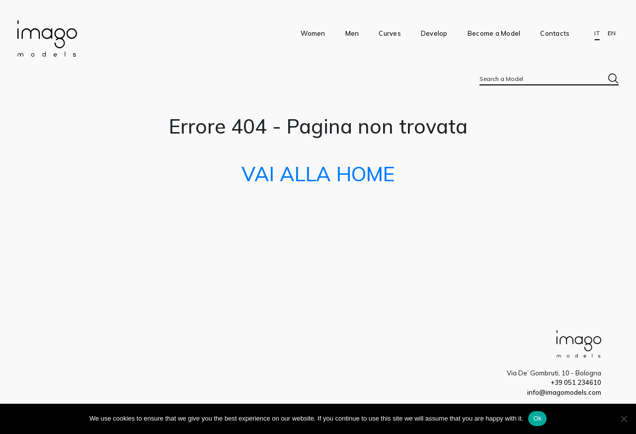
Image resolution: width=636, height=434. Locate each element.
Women (313, 33)
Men (352, 33)
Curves (390, 33)
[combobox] (549, 78)
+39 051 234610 (576, 382)
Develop (434, 33)
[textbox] (549, 79)
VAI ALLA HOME (318, 173)
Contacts (554, 33)
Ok (537, 418)
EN (612, 33)
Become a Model (494, 33)
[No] (624, 419)
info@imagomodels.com (564, 392)
